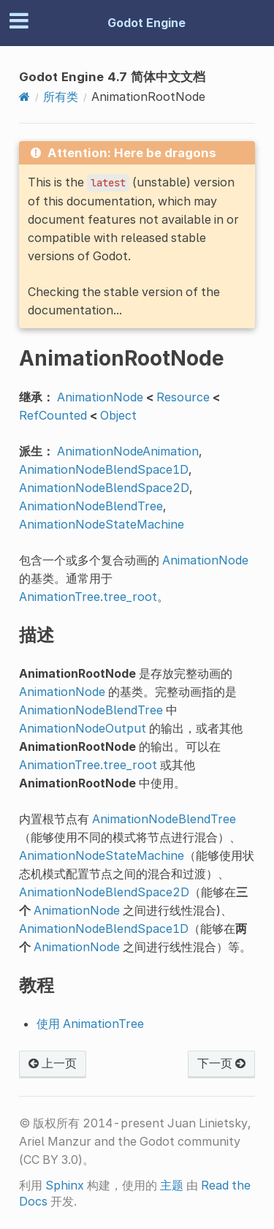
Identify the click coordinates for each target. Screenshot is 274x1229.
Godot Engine (146, 22)
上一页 (52, 1063)
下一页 (221, 1063)
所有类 (60, 96)
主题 (171, 1185)
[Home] (24, 96)
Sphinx (64, 1185)
